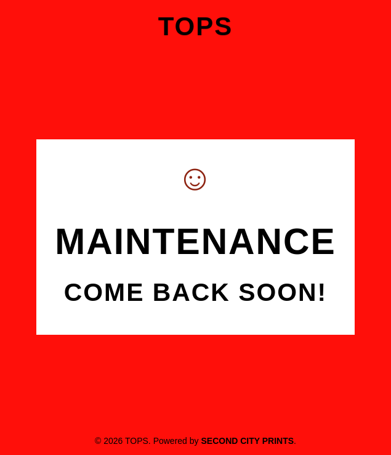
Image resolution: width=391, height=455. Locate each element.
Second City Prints (247, 441)
